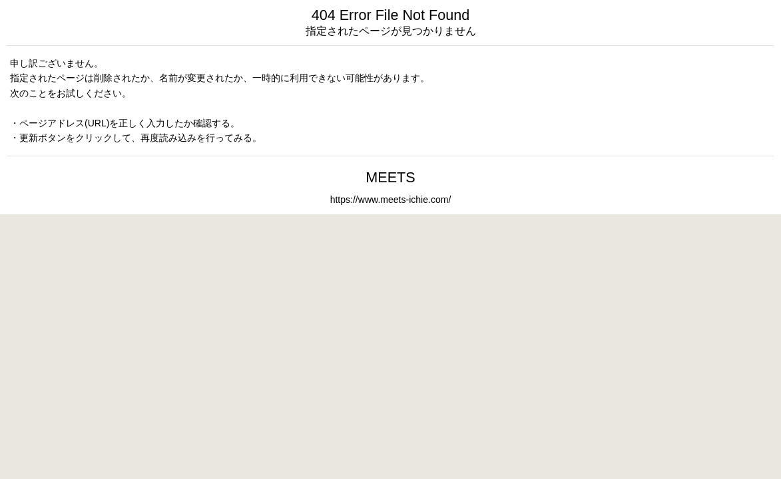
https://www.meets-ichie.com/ (390, 199)
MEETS (390, 177)
